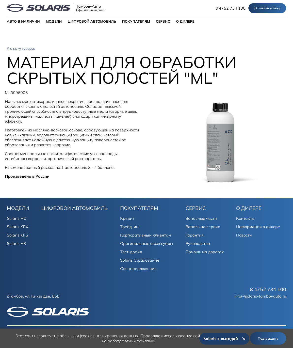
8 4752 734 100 (230, 8)
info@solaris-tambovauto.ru (260, 296)
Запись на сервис (203, 226)
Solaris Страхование (139, 260)
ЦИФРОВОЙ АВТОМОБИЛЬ (92, 21)
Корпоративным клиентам (145, 235)
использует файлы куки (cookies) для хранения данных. (86, 335)
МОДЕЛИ (54, 21)
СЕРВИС (163, 21)
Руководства (198, 243)
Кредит (127, 218)
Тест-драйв (131, 251)
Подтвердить (268, 338)
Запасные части (201, 218)
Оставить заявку (267, 8)
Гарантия (195, 235)
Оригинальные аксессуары (146, 243)
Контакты (245, 218)
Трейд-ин (129, 226)
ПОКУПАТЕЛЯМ (136, 21)
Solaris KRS (17, 235)
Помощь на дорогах (205, 251)
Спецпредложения (138, 268)
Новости (244, 235)
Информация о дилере (258, 226)
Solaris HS (16, 243)
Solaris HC (16, 218)
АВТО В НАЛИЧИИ (23, 21)
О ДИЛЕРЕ (185, 21)
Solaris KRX (17, 226)
